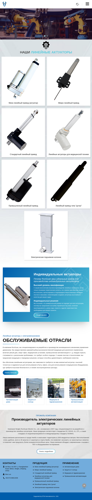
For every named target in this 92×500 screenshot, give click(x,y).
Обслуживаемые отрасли (37, 340)
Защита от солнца (32, 401)
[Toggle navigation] (87, 3)
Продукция (40, 463)
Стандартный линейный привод (23, 154)
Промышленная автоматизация (77, 401)
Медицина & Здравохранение (55, 401)
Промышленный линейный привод (23, 206)
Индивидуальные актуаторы (57, 274)
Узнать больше (10, 373)
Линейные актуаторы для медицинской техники (69, 154)
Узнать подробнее (46, 451)
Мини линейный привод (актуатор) (23, 103)
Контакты (9, 463)
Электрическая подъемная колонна (46, 257)
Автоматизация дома (12, 401)
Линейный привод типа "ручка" (69, 206)
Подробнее (41, 315)
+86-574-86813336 (11, 478)
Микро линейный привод (68, 103)
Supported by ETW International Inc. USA (46, 496)
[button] (44, 36)
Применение (71, 463)
